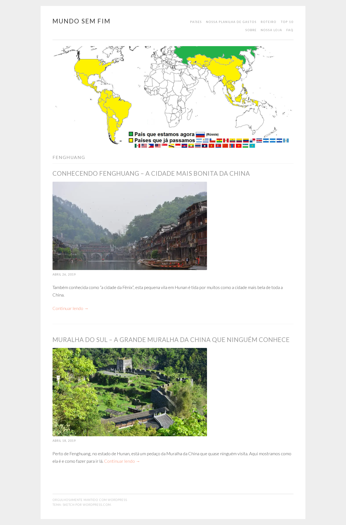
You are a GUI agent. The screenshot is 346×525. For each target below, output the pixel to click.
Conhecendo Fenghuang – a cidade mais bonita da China (151, 173)
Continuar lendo (70, 308)
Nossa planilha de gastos (231, 22)
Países (196, 22)
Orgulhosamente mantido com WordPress (90, 500)
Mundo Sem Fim (82, 21)
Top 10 (287, 22)
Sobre (251, 30)
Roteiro (268, 22)
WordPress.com (97, 504)
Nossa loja (271, 30)
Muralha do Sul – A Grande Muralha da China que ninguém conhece (171, 339)
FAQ (289, 30)
